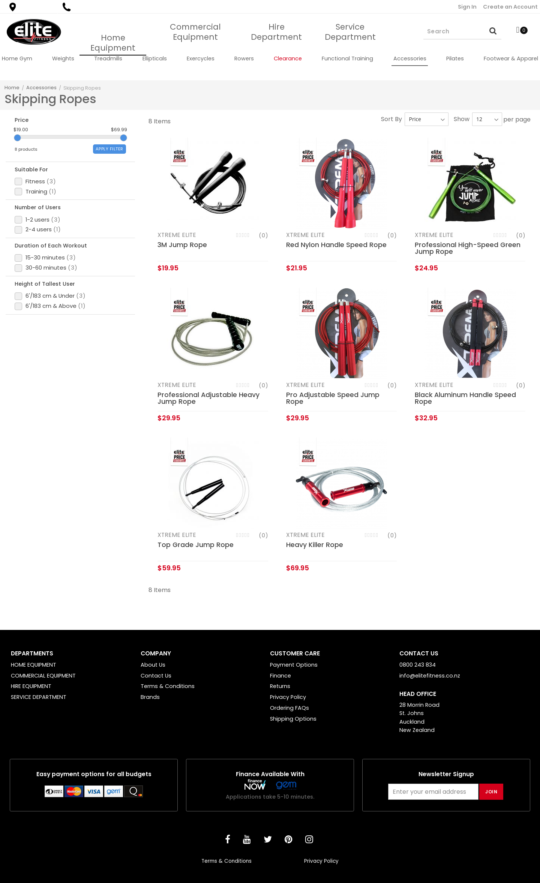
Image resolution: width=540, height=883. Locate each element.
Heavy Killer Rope (314, 544)
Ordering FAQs (289, 708)
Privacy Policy (288, 697)
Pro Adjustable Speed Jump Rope (333, 398)
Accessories (41, 87)
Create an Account (510, 6)
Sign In (467, 6)
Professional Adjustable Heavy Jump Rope (209, 398)
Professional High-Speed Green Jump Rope (467, 248)
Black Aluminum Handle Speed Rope (465, 398)
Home (12, 87)
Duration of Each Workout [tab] (57, 272)
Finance (280, 675)
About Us (153, 665)
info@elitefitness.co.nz (429, 675)
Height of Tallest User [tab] (50, 318)
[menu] (270, 58)
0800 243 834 (88, 7)
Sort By (391, 119)
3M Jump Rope (182, 244)
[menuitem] (17, 58)
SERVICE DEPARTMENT (38, 697)
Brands (150, 697)
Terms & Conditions (168, 686)
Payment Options (294, 665)
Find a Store (31, 7)
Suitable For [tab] (35, 181)
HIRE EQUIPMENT (31, 686)
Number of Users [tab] (42, 226)
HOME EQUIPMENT (33, 665)
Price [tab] (24, 120)
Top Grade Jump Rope (196, 544)
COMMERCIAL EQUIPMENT (43, 675)
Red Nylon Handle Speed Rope (336, 244)
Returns (280, 686)
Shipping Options (293, 719)
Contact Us (156, 675)
